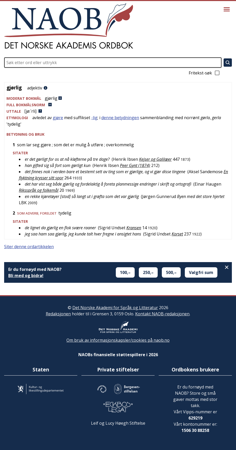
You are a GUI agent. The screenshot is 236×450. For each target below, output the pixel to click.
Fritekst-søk (204, 73)
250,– (148, 272)
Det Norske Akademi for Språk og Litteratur (115, 307)
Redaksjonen (58, 314)
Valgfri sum (201, 272)
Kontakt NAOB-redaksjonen (162, 314)
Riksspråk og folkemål (38, 190)
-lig (94, 117)
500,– (171, 272)
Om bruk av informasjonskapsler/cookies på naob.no (118, 340)
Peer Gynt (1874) (135, 165)
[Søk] (228, 62)
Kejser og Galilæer (155, 159)
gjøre (58, 117)
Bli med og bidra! (25, 275)
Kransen (133, 228)
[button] (118, 98)
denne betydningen (120, 117)
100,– (125, 272)
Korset (177, 234)
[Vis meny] (226, 9)
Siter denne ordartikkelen (29, 246)
